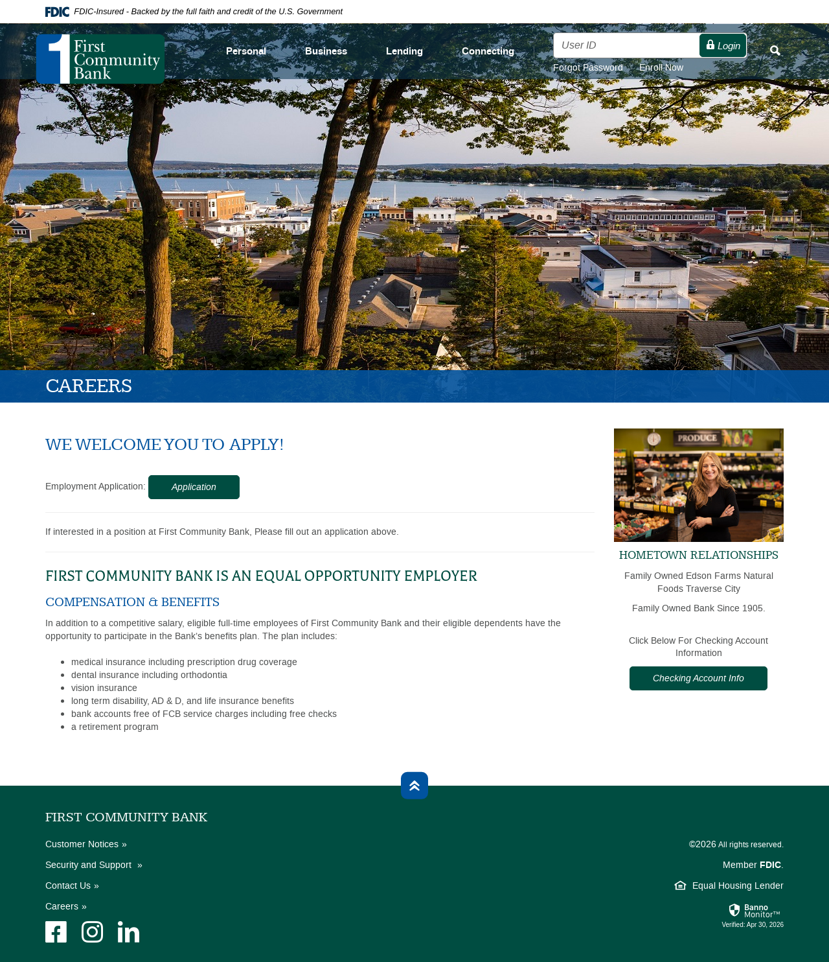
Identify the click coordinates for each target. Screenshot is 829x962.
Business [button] (326, 51)
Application (194, 487)
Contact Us (68, 886)
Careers (61, 906)
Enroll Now (661, 68)
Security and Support (89, 865)
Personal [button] (246, 51)
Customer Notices (82, 844)
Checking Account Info (698, 678)
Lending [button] (404, 51)
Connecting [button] (488, 51)
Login (722, 46)
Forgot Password (596, 68)
